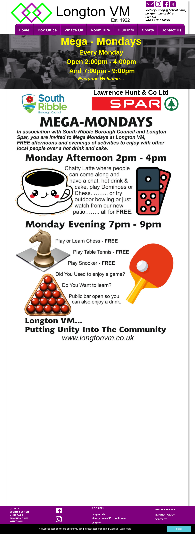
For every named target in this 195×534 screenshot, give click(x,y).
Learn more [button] (125, 529)
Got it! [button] (179, 529)
